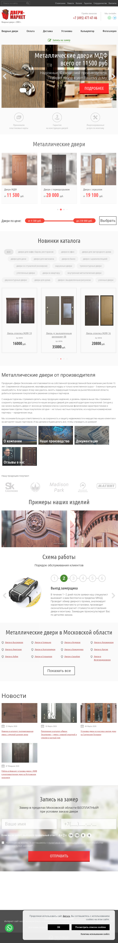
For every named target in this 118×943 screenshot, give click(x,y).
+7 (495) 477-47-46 (85, 18)
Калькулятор (87, 30)
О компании (60, 3)
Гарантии (88, 3)
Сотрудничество (100, 3)
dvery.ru (66, 916)
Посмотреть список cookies (90, 927)
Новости (70, 3)
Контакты (112, 3)
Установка (66, 30)
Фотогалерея (109, 30)
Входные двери (10, 30)
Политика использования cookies (95, 934)
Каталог (79, 3)
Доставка (48, 30)
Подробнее (94, 88)
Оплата (31, 30)
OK (58, 927)
